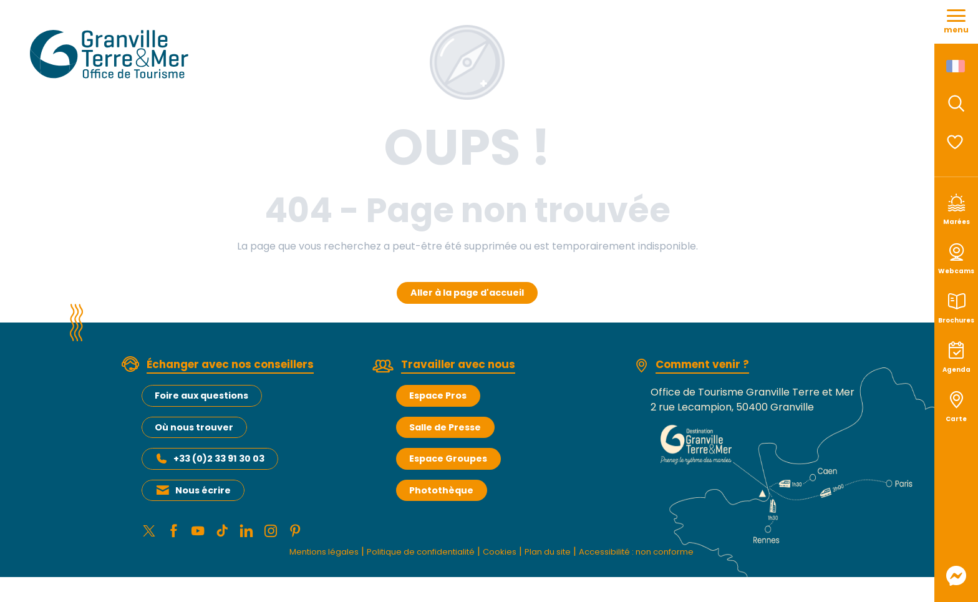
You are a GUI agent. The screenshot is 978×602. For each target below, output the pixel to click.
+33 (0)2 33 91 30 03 (218, 458)
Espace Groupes (448, 458)
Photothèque (441, 490)
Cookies (500, 555)
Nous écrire (203, 490)
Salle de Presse (445, 427)
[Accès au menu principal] (956, 22)
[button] (956, 104)
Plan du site (555, 555)
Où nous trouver (194, 427)
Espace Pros (438, 395)
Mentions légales (294, 555)
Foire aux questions (201, 395)
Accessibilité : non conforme (660, 555)
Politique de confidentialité (408, 555)
